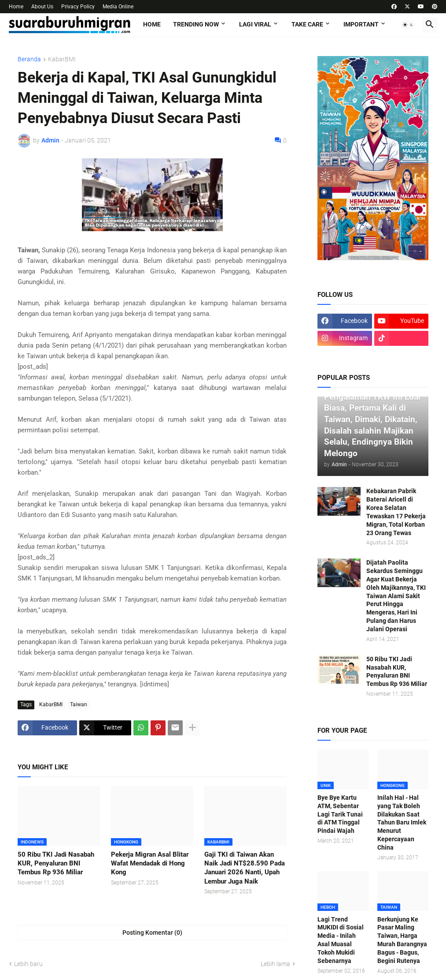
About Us (42, 7)
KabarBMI (62, 59)
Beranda (29, 59)
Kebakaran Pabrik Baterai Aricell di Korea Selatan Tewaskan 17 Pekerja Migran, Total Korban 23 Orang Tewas (396, 511)
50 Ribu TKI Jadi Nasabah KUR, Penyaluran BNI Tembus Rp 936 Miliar (56, 863)
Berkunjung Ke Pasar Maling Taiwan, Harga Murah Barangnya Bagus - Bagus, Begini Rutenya (402, 940)
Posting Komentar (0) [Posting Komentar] (152, 932)
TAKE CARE (307, 24)
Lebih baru (28, 963)
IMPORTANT (361, 24)
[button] (408, 24)
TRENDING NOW (196, 24)
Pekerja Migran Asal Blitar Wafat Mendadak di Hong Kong (149, 863)
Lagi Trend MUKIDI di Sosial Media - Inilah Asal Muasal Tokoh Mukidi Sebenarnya (340, 940)
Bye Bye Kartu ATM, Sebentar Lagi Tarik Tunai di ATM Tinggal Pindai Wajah (340, 814)
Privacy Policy (78, 7)
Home (16, 7)
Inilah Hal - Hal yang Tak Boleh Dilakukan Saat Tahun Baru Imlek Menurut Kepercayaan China (401, 822)
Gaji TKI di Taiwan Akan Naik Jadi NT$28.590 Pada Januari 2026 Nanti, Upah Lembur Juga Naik (244, 867)
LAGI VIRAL (255, 24)
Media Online (118, 7)
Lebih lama (275, 963)
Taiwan (78, 704)
